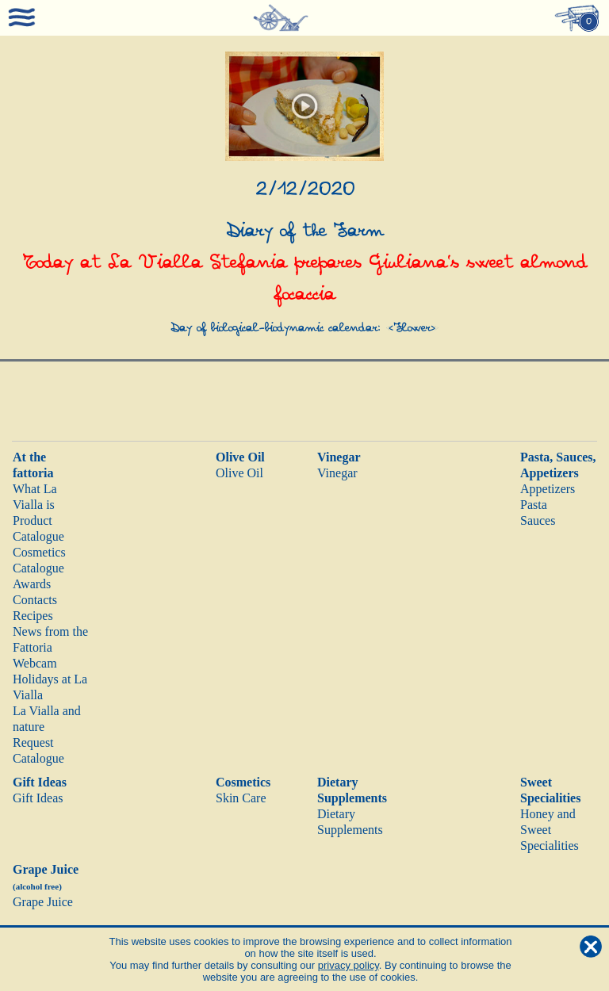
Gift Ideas (40, 782)
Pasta (533, 504)
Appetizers (547, 488)
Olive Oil (240, 457)
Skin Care (241, 798)
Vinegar (339, 457)
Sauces (537, 520)
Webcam (35, 663)
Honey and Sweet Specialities (549, 829)
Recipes (33, 615)
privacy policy (348, 965)
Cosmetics (243, 782)
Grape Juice (43, 902)
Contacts (35, 599)
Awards (32, 584)
